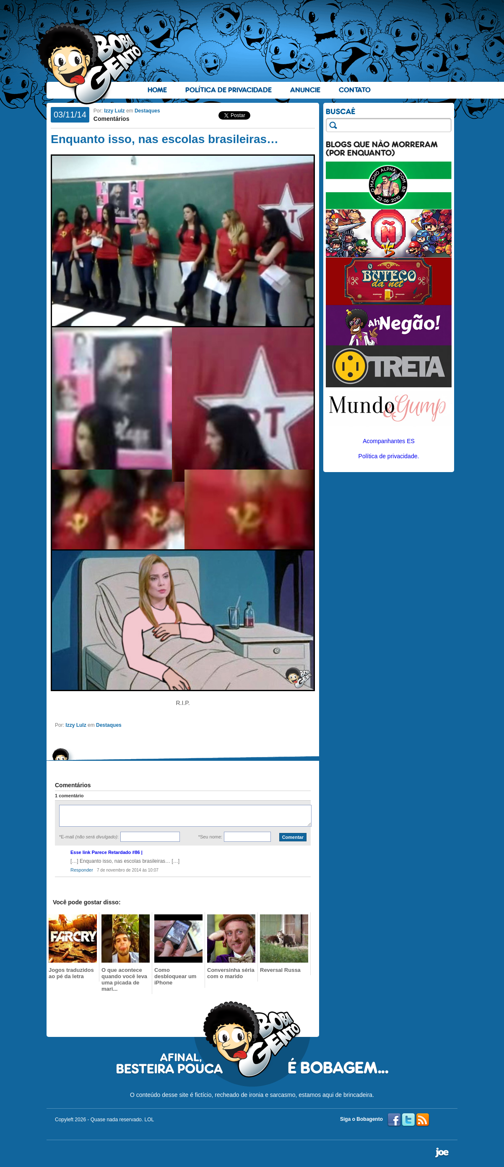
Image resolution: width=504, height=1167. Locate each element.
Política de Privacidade (228, 90)
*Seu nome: (210, 836)
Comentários (112, 118)
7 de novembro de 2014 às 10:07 (127, 870)
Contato (355, 90)
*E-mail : (89, 836)
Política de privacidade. (389, 456)
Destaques (147, 111)
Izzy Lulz (114, 111)
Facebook (394, 1120)
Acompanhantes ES (389, 441)
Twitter (408, 1120)
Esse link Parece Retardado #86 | (106, 852)
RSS (423, 1120)
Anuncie (305, 90)
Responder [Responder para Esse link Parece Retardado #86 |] (81, 869)
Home (157, 90)
